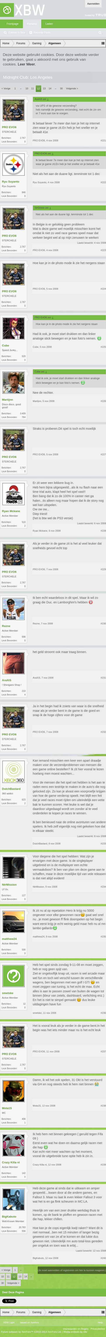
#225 (103, 347)
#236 (103, 1013)
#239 (103, 1164)
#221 (103, 140)
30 (61, 88)
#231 (103, 677)
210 (24, 691)
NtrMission (9, 884)
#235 (103, 936)
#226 (103, 401)
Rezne (6, 626)
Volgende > (72, 88)
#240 (103, 1258)
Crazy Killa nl (11, 1162)
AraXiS (6, 680)
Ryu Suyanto (10, 181)
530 (24, 949)
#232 (103, 732)
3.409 (23, 413)
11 (32, 88)
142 (24, 1173)
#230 (103, 623)
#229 (103, 569)
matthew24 (9, 938)
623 (24, 799)
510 (24, 522)
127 (24, 895)
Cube (5, 345)
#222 (103, 182)
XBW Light (9, 1322)
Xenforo (35, 1322)
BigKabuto (9, 1216)
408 (24, 1119)
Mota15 (7, 1108)
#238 (103, 1105)
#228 (103, 530)
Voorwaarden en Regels (75, 1328)
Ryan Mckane (11, 511)
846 (24, 192)
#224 (103, 288)
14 (50, 88)
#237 (103, 1051)
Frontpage (13, 23)
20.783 (22, 1227)
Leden (49, 23)
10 (27, 88)
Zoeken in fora (16, 32)
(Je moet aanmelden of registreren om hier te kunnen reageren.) (72, 1270)
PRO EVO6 (9, 127)
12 (38, 88)
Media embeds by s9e (75, 1331)
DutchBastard (11, 788)
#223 (103, 250)
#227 (103, 454)
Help (100, 1322)
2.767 (23, 138)
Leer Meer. (27, 64)
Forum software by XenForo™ (31, 1331)
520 (24, 356)
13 (44, 88)
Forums (32, 23)
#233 (103, 843)
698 (24, 637)
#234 (103, 886)
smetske (7, 993)
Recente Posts (42, 32)
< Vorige (6, 88)
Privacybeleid (98, 1328)
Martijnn (7, 399)
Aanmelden (93, 3)
